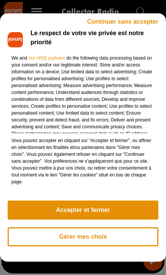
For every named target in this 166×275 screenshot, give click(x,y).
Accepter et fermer (83, 210)
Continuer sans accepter (122, 21)
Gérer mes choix (83, 236)
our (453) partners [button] (46, 58)
